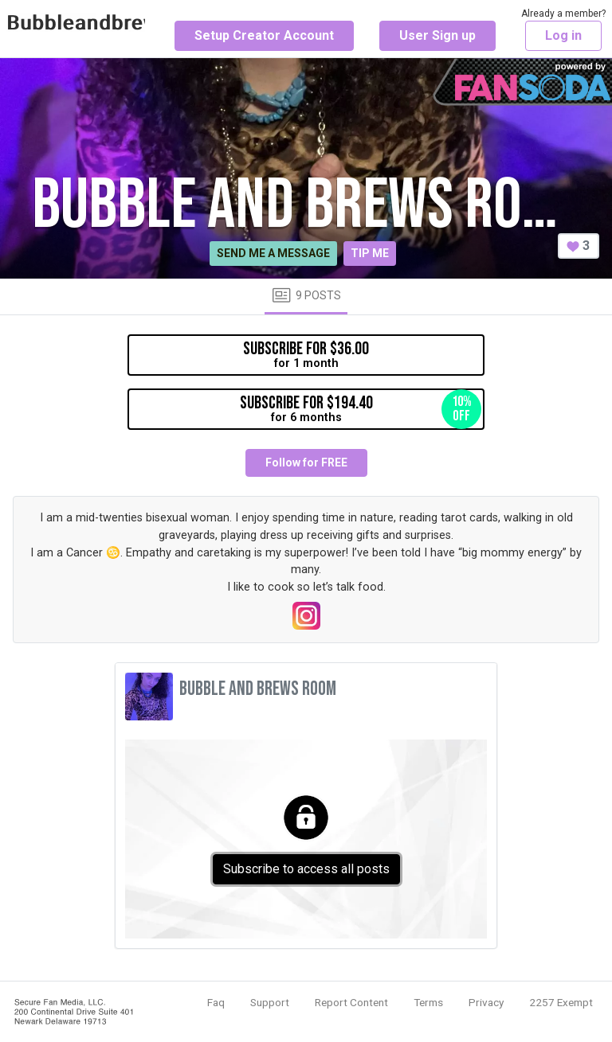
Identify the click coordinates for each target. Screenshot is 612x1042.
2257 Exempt (561, 1002)
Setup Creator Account (264, 35)
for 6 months (361, 409)
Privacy (486, 1002)
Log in (563, 35)
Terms (428, 1002)
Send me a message (273, 253)
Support (269, 1002)
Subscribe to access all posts (306, 868)
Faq (216, 1002)
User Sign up (437, 35)
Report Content (351, 1002)
